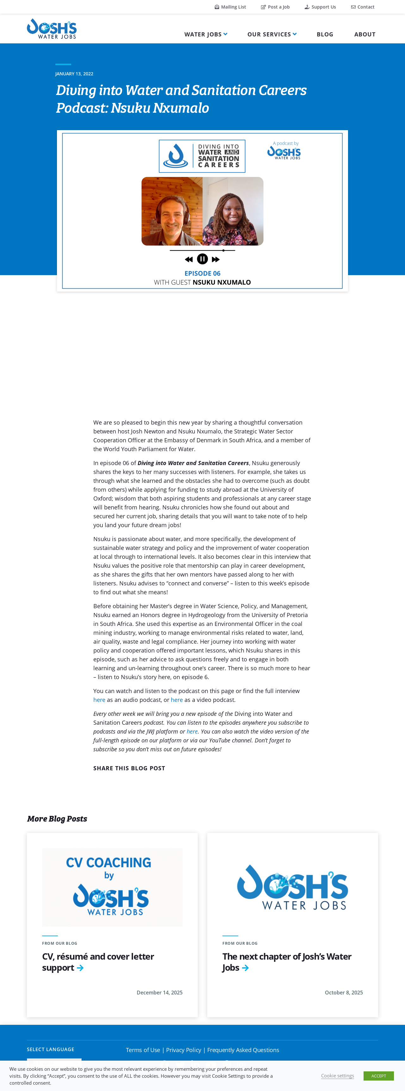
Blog (325, 34)
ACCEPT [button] (378, 1076)
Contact (363, 7)
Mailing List (230, 7)
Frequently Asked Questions (243, 1050)
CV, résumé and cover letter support (98, 961)
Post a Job (275, 7)
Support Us (320, 7)
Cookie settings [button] (337, 1075)
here (99, 699)
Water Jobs (203, 34)
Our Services (269, 34)
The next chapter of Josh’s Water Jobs (287, 961)
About (365, 34)
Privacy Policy (183, 1050)
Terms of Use (143, 1050)
